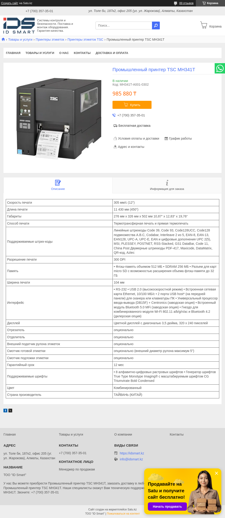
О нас (64, 53)
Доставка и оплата (112, 53)
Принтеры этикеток (50, 39)
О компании (123, 434)
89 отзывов (186, 3)
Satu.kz (132, 509)
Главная (13, 53)
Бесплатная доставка (134, 125)
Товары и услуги (20, 39)
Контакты (82, 53)
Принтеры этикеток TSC (85, 39)
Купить (135, 105)
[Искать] (156, 25)
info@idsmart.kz (131, 459)
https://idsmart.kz (132, 453)
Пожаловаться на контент (123, 513)
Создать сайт (9, 3)
